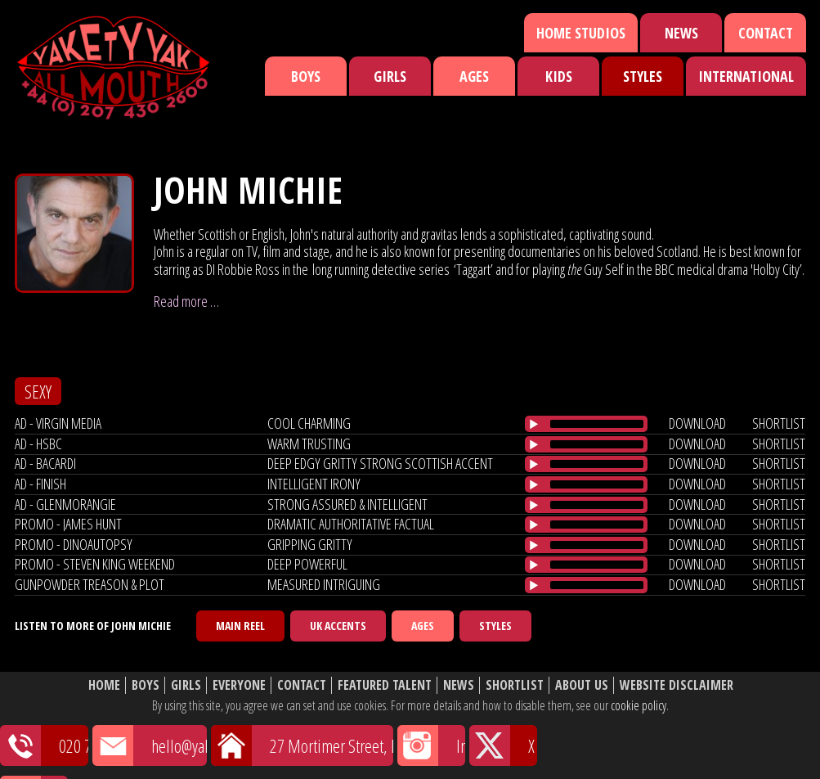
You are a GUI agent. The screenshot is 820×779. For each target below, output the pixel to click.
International (746, 76)
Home (104, 685)
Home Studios (580, 33)
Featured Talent (385, 685)
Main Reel (240, 625)
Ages (474, 76)
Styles (642, 76)
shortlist (778, 423)
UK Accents (338, 625)
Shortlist (515, 685)
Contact (765, 33)
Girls (390, 76)
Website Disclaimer (676, 685)
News (681, 33)
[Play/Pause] (533, 423)
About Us (581, 685)
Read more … (186, 301)
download (697, 423)
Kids (558, 76)
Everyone (239, 685)
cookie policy (638, 705)
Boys (305, 76)
